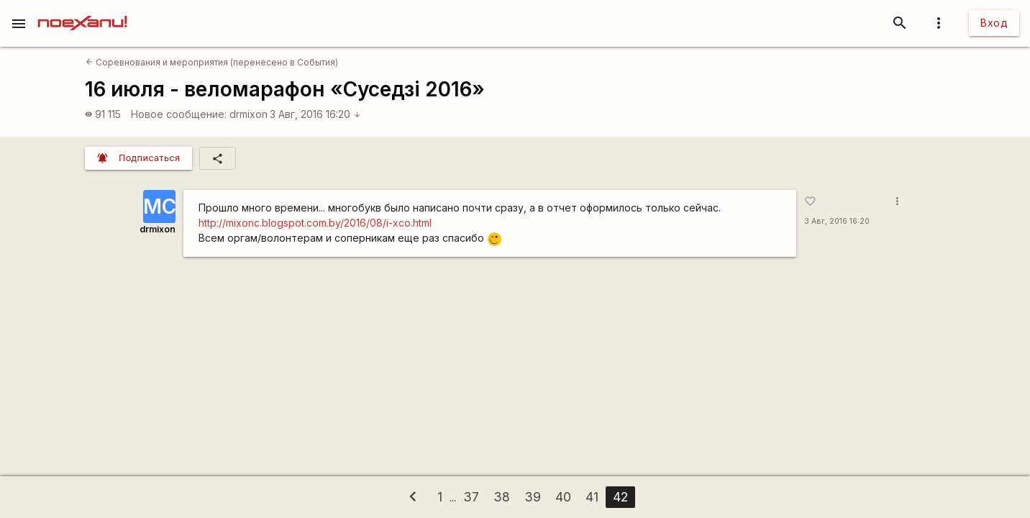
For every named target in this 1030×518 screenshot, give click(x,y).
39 (532, 496)
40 (563, 496)
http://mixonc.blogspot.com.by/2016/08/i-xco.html (315, 223)
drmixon (248, 114)
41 (591, 496)
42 (620, 496)
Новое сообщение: (179, 114)
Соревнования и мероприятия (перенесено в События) (212, 62)
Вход (994, 23)
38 (501, 496)
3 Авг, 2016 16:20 (315, 114)
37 (471, 496)
